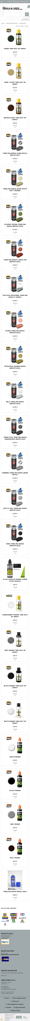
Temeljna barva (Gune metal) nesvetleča (15, 154)
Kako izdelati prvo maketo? (15, 1004)
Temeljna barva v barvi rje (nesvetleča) (15, 260)
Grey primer (15, 824)
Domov (3, 23)
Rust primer (15, 858)
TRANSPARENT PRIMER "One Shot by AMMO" (15, 615)
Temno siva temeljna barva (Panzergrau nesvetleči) (15, 438)
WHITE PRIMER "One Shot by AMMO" (15, 722)
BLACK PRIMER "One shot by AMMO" (15, 686)
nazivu (27, 26)
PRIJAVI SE (3, 975)
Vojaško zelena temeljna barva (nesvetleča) (15, 225)
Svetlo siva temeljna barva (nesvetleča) (15, 509)
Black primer (15, 790)
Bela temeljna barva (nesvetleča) (15, 402)
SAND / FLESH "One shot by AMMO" (15, 83)
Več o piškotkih (25, 1017)
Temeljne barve (22, 23)
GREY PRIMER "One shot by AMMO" (15, 651)
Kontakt (8, 1007)
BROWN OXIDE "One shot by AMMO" (15, 118)
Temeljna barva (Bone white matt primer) (15, 189)
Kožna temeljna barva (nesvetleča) (15, 331)
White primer (15, 757)
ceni (23, 26)
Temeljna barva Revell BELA (15, 891)
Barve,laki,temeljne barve (12, 23)
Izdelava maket (15, 1010)
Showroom (15, 1001)
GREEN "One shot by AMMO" (15, 48)
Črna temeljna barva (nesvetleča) (15, 544)
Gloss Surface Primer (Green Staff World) (15, 580)
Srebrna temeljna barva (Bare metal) (15, 473)
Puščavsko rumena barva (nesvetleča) (15, 367)
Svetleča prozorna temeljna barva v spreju (15, 296)
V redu (19, 1017)
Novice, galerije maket (19, 998)
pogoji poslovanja (19, 1007)
